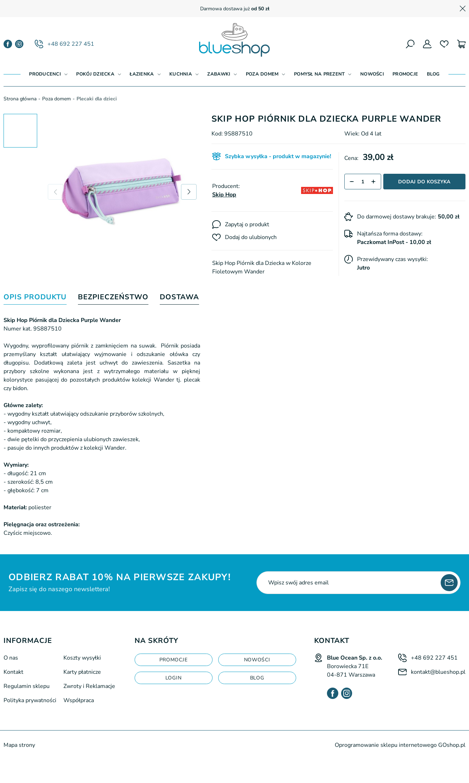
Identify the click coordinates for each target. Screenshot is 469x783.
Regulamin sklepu (27, 686)
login (173, 677)
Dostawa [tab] (179, 297)
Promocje (405, 74)
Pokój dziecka (95, 74)
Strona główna (20, 98)
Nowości (372, 74)
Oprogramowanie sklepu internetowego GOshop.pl (400, 745)
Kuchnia (180, 74)
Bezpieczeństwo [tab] (113, 297)
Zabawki (218, 74)
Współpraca (78, 700)
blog (257, 677)
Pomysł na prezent (319, 74)
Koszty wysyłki (82, 658)
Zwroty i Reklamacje (89, 686)
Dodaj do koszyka (424, 181)
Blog (433, 74)
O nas (11, 658)
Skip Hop (224, 195)
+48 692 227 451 (70, 44)
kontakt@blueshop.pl (438, 672)
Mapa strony (19, 745)
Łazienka (142, 74)
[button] (352, 181)
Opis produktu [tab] (35, 297)
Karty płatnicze (82, 672)
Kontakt (13, 672)
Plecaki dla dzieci (97, 98)
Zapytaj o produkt (247, 224)
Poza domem (262, 74)
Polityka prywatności (30, 700)
